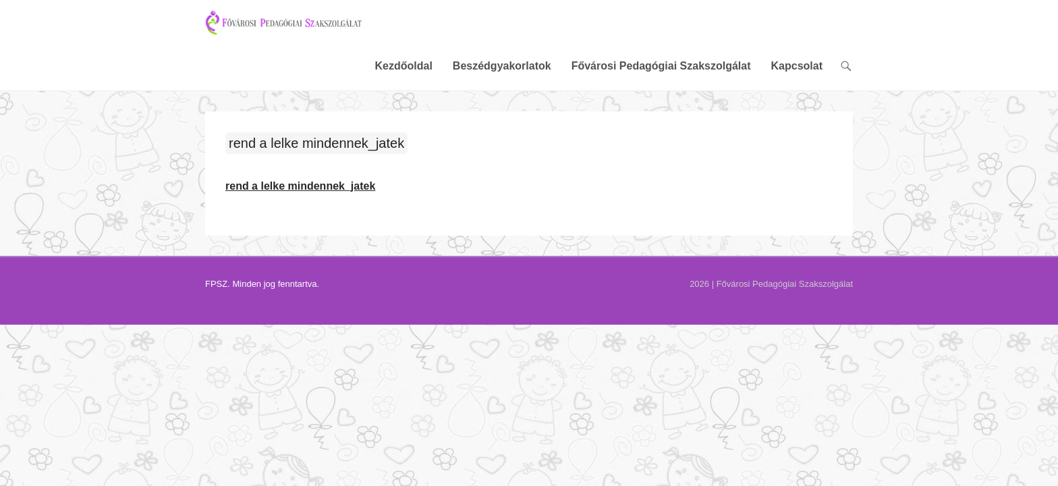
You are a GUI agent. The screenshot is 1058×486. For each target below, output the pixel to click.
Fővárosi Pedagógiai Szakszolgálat (759, 30)
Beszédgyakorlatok (600, 30)
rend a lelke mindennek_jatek (218, 108)
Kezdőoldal (501, 30)
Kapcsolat (894, 30)
